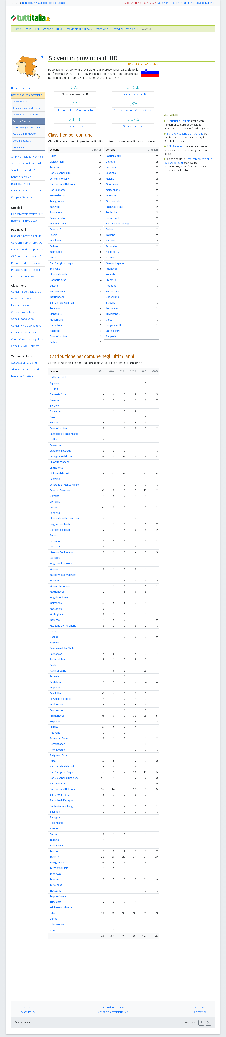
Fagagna (55, 512)
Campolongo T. (114, 330)
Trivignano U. (113, 314)
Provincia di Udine (78, 29)
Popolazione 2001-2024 (25, 101)
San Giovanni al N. (60, 173)
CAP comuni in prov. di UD (26, 256)
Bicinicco (55, 411)
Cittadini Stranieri (124, 29)
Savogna (55, 817)
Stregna (110, 302)
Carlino (54, 342)
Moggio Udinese (59, 597)
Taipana (110, 235)
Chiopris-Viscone (60, 462)
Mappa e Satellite (21, 197)
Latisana (111, 167)
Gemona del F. (58, 291)
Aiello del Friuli (58, 377)
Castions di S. (114, 156)
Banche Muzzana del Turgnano (185, 133)
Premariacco (57, 195)
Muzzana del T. (114, 201)
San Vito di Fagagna (61, 800)
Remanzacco (113, 291)
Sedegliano (112, 297)
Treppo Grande (58, 896)
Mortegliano (113, 189)
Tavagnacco (57, 201)
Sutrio (109, 229)
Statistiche (187, 2)
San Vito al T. (57, 325)
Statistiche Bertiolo (178, 121)
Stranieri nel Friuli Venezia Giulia (132, 110)
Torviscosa (112, 308)
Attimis (110, 257)
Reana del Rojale (59, 738)
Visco (109, 319)
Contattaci (200, 1012)
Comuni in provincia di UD (26, 291)
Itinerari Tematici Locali (25, 369)
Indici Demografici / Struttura (27, 127)
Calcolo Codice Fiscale (51, 2)
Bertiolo (54, 405)
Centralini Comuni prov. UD (26, 242)
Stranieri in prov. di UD (133, 94)
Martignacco (57, 297)
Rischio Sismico (20, 183)
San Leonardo (58, 189)
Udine (53, 156)
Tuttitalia (16, 2)
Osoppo (54, 637)
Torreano (55, 268)
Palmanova (56, 212)
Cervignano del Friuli (61, 456)
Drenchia (55, 501)
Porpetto (55, 687)
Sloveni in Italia (75, 126)
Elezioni (174, 2)
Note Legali (26, 1007)
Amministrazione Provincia (27, 156)
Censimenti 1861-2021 (24, 134)
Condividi (152, 64)
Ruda (53, 257)
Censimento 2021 (22, 140)
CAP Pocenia (174, 146)
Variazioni (163, 2)
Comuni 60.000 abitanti (26, 325)
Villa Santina (57, 924)
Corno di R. (56, 229)
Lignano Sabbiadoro (61, 552)
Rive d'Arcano (58, 749)
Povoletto (55, 240)
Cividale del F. (57, 161)
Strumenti (201, 1007)
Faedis (53, 235)
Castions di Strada (60, 450)
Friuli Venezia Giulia (48, 29)
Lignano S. (56, 314)
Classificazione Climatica (26, 190)
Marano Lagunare (116, 263)
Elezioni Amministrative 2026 (139, 2)
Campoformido (58, 336)
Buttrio (54, 285)
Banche (209, 2)
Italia (28, 29)
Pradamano (56, 319)
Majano (110, 178)
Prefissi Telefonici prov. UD (27, 249)
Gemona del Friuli (60, 529)
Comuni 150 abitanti (24, 332)
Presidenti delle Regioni (25, 269)
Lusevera (55, 557)
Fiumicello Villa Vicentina (64, 518)
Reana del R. (113, 218)
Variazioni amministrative (113, 1012)
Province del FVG (21, 298)
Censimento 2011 (21, 147)
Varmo (53, 918)
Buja (52, 417)
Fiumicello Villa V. (60, 274)
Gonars (54, 535)
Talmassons (56, 845)
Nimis (53, 631)
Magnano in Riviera (61, 563)
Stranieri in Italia (132, 126)
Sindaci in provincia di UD (26, 236)
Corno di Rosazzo (60, 490)
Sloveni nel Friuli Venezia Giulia (75, 110)
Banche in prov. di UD (23, 177)
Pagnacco (111, 268)
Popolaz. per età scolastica (26, 114)
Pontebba (111, 212)
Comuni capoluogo (22, 319)
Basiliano (55, 330)
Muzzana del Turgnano (63, 625)
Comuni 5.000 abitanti (25, 346)
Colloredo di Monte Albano (65, 484)
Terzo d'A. (111, 246)
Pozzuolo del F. (58, 223)
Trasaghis (55, 890)
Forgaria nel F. (114, 325)
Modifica (135, 64)
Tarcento (111, 240)
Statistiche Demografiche (26, 95)
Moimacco (56, 251)
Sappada (111, 336)
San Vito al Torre (59, 794)
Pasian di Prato (114, 206)
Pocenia (110, 274)
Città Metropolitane (23, 312)
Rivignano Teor (58, 755)
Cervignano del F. (59, 178)
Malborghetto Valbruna (63, 574)
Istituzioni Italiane (113, 1007)
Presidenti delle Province (26, 263)
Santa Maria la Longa (118, 223)
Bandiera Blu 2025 (22, 376)
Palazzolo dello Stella (62, 648)
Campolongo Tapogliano (64, 433)
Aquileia (54, 383)
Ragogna (111, 285)
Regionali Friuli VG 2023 (24, 220)
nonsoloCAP (29, 2)
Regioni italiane (20, 305)
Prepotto (111, 280)
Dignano (110, 161)
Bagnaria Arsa (58, 280)
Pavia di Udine (58, 218)
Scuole (200, 2)
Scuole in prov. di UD (23, 170)
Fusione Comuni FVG (23, 276)
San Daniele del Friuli (62, 302)
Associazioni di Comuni (25, 362)
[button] (201, 1023)
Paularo (54, 665)
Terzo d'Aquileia (59, 868)
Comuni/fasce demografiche (27, 339)
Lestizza (111, 173)
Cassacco (55, 445)
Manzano (55, 206)
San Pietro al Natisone (63, 184)
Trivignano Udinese (61, 907)
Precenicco (56, 710)
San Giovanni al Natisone (64, 777)
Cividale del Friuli (59, 473)
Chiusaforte (56, 467)
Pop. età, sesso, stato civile (26, 108)
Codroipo (55, 479)
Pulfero (54, 246)
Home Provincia (20, 88)
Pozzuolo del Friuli (60, 698)
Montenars (112, 184)
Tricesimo (55, 308)
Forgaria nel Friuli (60, 524)
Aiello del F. (112, 251)
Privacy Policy (27, 1012)
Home (17, 29)
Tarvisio (54, 167)
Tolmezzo (55, 873)
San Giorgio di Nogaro (62, 263)
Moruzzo (111, 195)
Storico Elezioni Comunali (26, 163)
